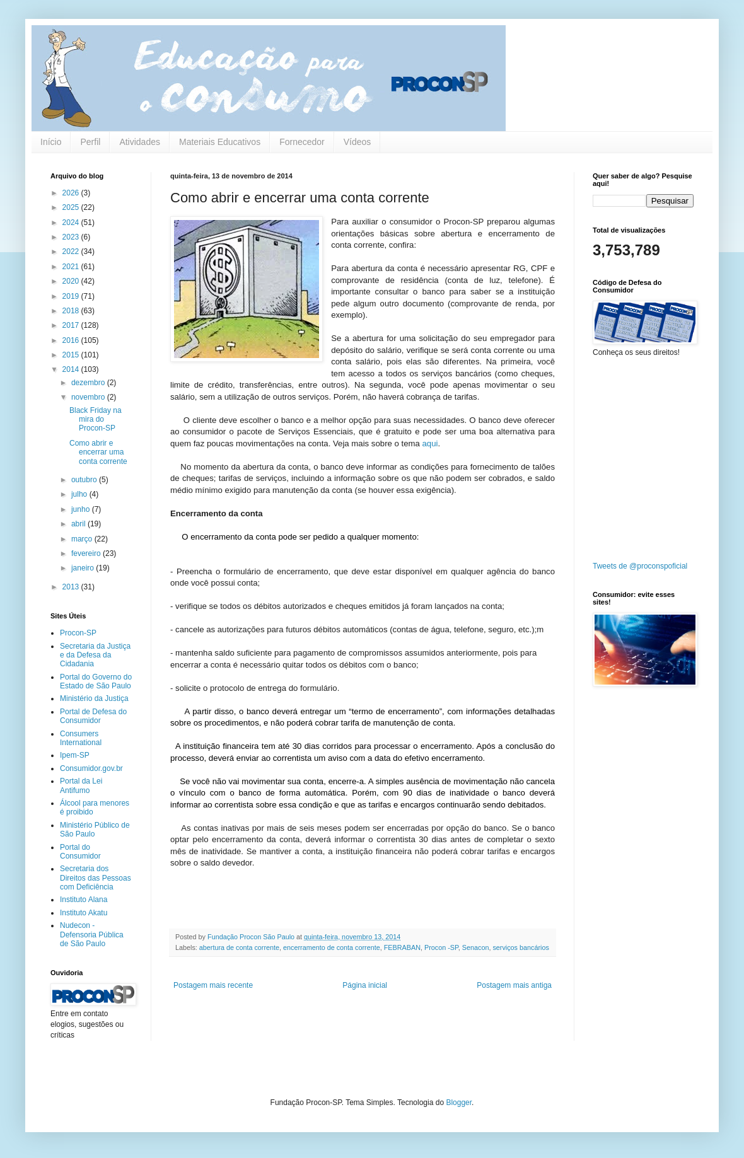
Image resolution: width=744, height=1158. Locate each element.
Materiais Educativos (219, 142)
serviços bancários (520, 947)
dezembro (89, 382)
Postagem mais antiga (514, 985)
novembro (89, 397)
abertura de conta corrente (239, 947)
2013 (71, 586)
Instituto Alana (83, 899)
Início (50, 142)
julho (80, 494)
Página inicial (364, 985)
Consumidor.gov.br (91, 768)
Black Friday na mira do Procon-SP (95, 419)
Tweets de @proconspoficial (640, 566)
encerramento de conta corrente (331, 947)
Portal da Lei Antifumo (81, 785)
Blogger (459, 1102)
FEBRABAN (402, 947)
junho (81, 509)
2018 (71, 310)
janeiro (83, 568)
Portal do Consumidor (80, 851)
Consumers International (81, 738)
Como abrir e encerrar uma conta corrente (98, 452)
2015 (71, 354)
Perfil (90, 142)
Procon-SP (78, 632)
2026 (71, 192)
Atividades (139, 142)
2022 (71, 251)
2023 (71, 237)
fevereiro (87, 553)
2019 (71, 296)
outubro (85, 479)
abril (79, 523)
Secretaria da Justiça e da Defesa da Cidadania (95, 655)
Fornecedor (302, 142)
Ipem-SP (75, 755)
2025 (71, 207)
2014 (71, 369)
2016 (71, 340)
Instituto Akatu (83, 912)
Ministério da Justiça (94, 698)
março (83, 539)
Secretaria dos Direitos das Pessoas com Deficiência (95, 877)
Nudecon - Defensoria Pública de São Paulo (92, 934)
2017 (71, 325)
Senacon (475, 947)
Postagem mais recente (213, 985)
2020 (71, 281)
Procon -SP (441, 947)
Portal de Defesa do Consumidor (93, 716)
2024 (71, 222)
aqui (430, 443)
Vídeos (357, 142)
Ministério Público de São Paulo (95, 829)
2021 (71, 266)
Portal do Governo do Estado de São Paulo (96, 681)
